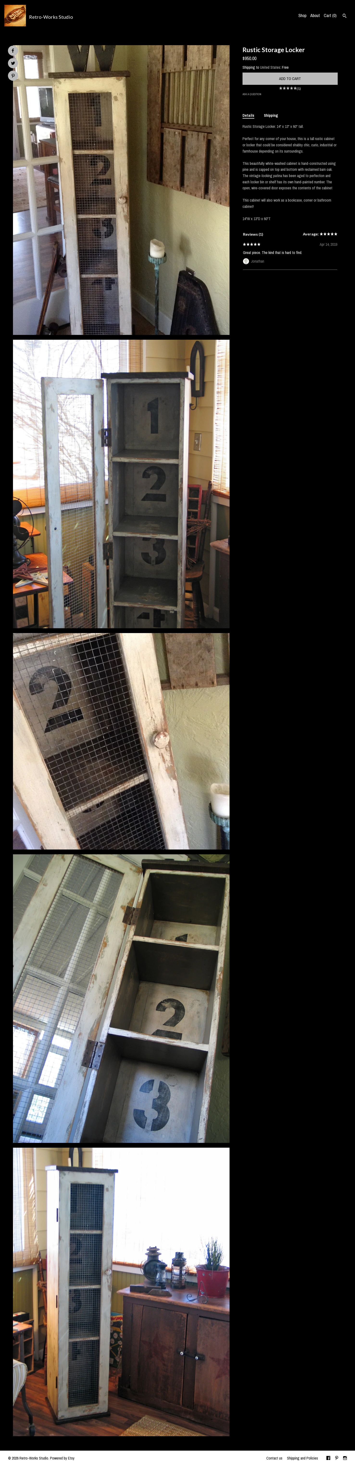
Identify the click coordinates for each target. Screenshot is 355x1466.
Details (248, 115)
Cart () (330, 15)
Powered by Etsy (62, 1458)
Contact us (274, 1458)
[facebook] (328, 1458)
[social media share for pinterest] (13, 76)
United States (270, 67)
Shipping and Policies (302, 1458)
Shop (302, 15)
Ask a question (252, 94)
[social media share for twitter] (13, 64)
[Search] (344, 16)
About (315, 15)
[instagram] (345, 1458)
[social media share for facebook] (13, 50)
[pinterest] (337, 1458)
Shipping (271, 115)
